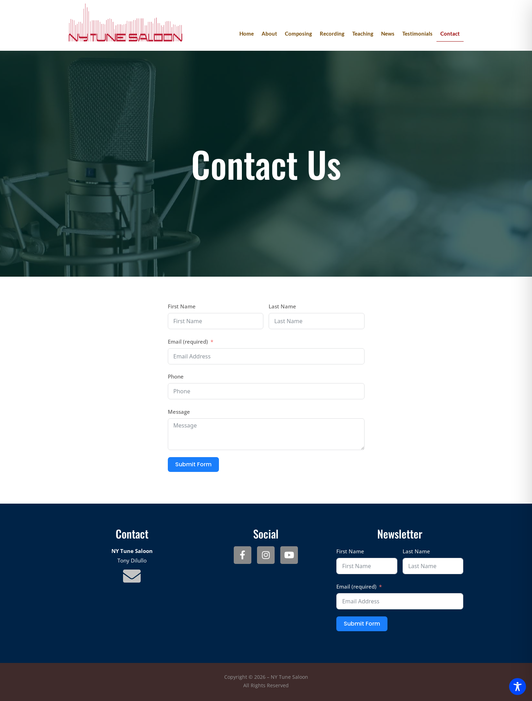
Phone (176, 376)
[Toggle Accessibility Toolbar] (517, 686)
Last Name (282, 306)
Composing (298, 33)
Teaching (362, 33)
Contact (450, 33)
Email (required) (188, 341)
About (269, 33)
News (388, 33)
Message (179, 411)
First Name (182, 306)
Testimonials (417, 33)
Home (246, 33)
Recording (332, 33)
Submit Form (193, 464)
